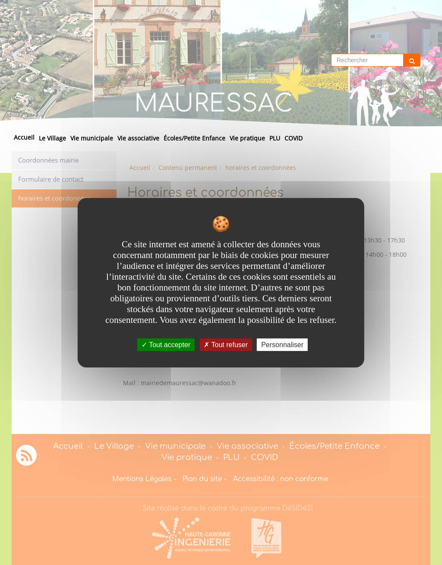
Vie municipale (91, 138)
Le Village (52, 138)
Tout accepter (166, 344)
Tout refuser (226, 344)
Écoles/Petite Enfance (194, 138)
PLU (274, 138)
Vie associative (138, 138)
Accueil (24, 137)
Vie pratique (247, 138)
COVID (293, 138)
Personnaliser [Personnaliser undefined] (282, 344)
